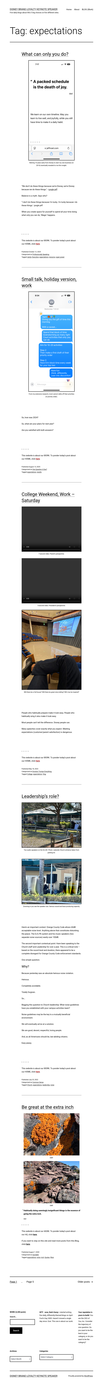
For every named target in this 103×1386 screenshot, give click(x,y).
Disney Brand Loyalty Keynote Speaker (33, 9)
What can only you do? (45, 54)
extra (38, 1257)
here (35, 1234)
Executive (35, 257)
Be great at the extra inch (48, 1107)
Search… (13, 1317)
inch (42, 1257)
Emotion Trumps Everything (42, 771)
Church (29, 1085)
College (29, 774)
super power (60, 257)
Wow (52, 1257)
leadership (46, 1085)
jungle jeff (53, 189)
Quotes (47, 1257)
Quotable (35, 1255)
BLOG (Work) (87, 9)
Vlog (44, 774)
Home (69, 9)
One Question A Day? (39, 469)
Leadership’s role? (40, 796)
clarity (29, 257)
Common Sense (38, 1082)
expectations (43, 257)
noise (52, 1085)
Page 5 (30, 1281)
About (76, 9)
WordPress (88, 1376)
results (39, 472)
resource (52, 257)
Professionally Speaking (40, 254)
